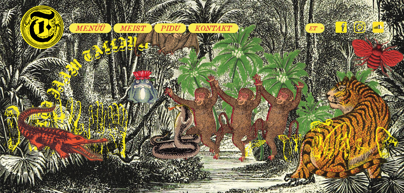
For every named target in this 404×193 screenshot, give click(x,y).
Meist (133, 28)
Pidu (170, 28)
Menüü (90, 28)
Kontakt (213, 28)
